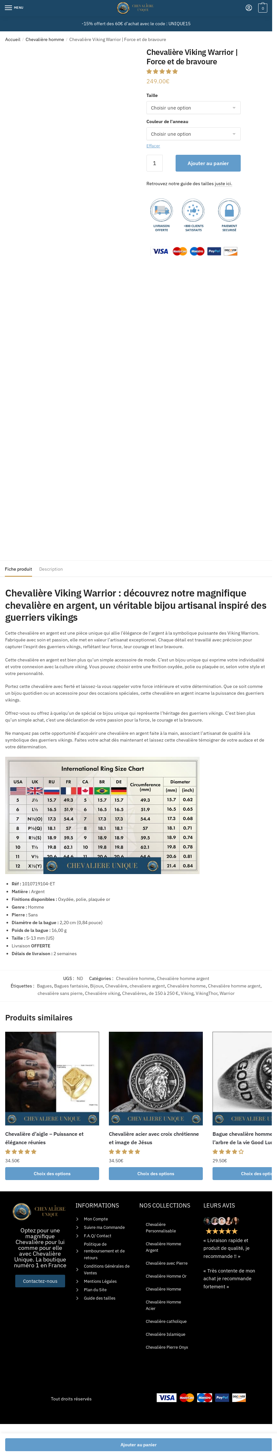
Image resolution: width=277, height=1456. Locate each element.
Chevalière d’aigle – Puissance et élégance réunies (44, 1138)
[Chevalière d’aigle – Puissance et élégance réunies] (52, 1078)
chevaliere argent (147, 986)
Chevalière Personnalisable (161, 1228)
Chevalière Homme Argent (163, 1247)
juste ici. (223, 183)
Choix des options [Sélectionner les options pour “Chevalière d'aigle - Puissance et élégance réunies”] (52, 1173)
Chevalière (116, 986)
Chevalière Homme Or (166, 1276)
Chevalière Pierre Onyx (167, 1347)
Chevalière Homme (163, 1289)
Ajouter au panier (208, 163)
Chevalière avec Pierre (167, 1263)
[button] (162, 71)
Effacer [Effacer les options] (153, 146)
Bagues (44, 986)
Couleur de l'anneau (167, 121)
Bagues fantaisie (71, 986)
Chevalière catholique (166, 1321)
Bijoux (96, 986)
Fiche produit (18, 569)
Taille (152, 95)
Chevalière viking (102, 993)
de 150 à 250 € (164, 993)
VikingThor (206, 993)
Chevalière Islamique (165, 1334)
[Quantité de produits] (154, 163)
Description (51, 569)
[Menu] (14, 8)
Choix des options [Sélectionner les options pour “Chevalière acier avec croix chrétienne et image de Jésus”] (155, 1173)
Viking (187, 993)
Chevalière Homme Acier (163, 1305)
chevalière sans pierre (60, 993)
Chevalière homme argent (183, 978)
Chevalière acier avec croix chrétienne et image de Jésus (154, 1138)
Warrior (227, 993)
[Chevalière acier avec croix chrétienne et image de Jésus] (156, 1078)
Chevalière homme (45, 39)
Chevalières (134, 993)
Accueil (12, 39)
